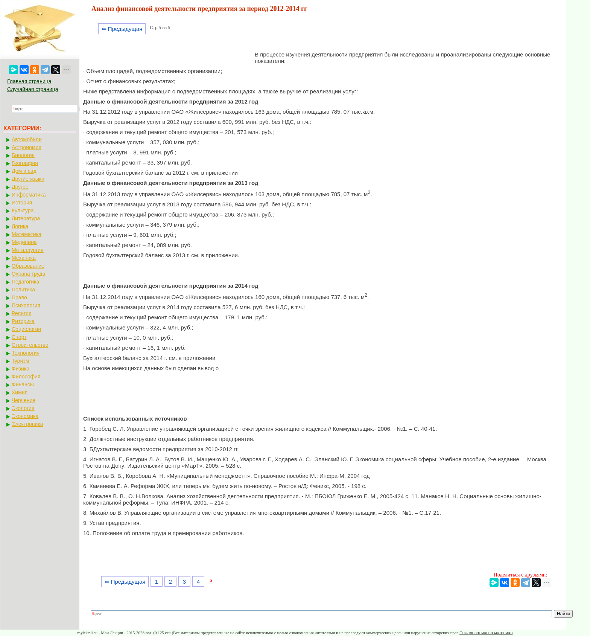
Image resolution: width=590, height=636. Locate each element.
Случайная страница (32, 89)
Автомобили (27, 139)
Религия (22, 313)
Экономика (25, 416)
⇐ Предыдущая (122, 29)
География (25, 163)
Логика (20, 226)
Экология (23, 408)
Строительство (30, 345)
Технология (26, 353)
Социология (26, 329)
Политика (23, 290)
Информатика (29, 195)
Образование (28, 266)
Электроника (27, 424)
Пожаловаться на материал (485, 632)
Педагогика (25, 282)
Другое (20, 187)
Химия (19, 392)
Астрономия (26, 147)
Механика (24, 258)
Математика (26, 234)
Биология (23, 155)
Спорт (19, 337)
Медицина (24, 242)
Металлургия (28, 250)
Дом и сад (24, 171)
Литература (26, 218)
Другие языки (28, 179)
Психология (26, 305)
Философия (26, 377)
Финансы (23, 384)
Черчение (23, 400)
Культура (22, 210)
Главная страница (29, 81)
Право (19, 297)
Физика (20, 369)
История (22, 203)
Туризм (20, 361)
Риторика (23, 321)
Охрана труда (28, 274)
